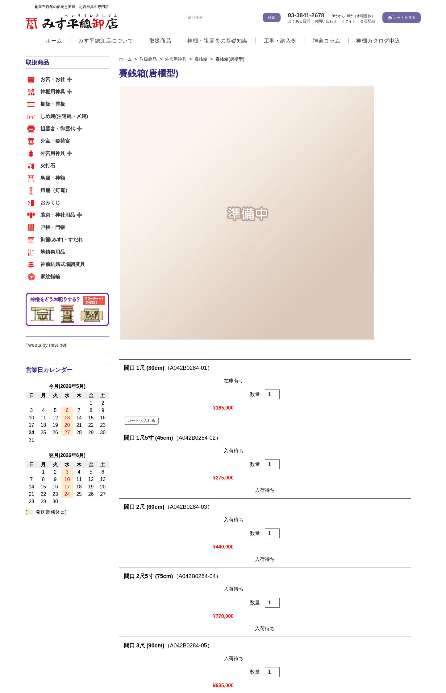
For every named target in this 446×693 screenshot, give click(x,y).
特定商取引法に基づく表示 (253, 670)
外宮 (46, 623)
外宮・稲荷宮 (55, 141)
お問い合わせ (326, 21)
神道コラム (326, 40)
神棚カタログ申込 (378, 40)
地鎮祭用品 (52, 252)
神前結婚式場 (91, 623)
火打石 (47, 165)
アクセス (214, 570)
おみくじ (50, 202)
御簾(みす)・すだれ (61, 239)
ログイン (348, 21)
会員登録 (367, 21)
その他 (118, 623)
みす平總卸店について (105, 40)
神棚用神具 (52, 91)
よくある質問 (299, 21)
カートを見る (404, 17)
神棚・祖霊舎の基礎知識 (217, 40)
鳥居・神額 (52, 178)
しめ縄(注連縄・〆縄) (64, 116)
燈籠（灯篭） (55, 190)
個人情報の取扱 (315, 670)
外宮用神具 (52, 153)
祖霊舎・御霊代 (57, 128)
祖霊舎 (63, 623)
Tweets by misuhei (46, 345)
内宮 (30, 623)
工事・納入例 (280, 40)
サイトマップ (362, 670)
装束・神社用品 (57, 215)
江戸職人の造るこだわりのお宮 (164, 570)
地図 (240, 648)
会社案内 (239, 570)
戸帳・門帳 (52, 227)
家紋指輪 (50, 276)
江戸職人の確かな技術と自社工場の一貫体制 (75, 570)
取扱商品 (160, 40)
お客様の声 (143, 623)
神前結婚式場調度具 (62, 264)
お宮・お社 (52, 79)
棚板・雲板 (52, 104)
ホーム (54, 40)
